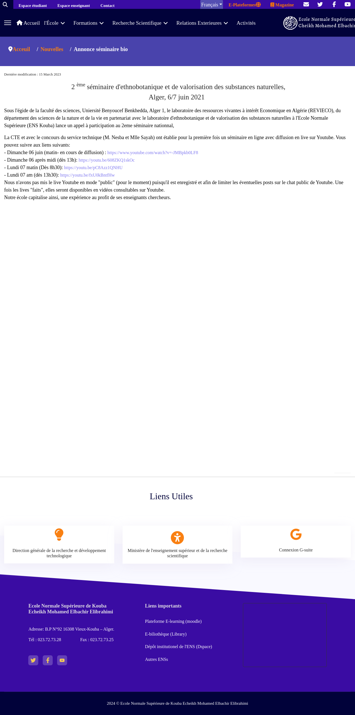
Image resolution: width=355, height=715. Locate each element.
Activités (246, 23)
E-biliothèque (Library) (166, 634)
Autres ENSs (156, 659)
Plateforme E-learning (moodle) (174, 621)
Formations (85, 23)
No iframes (177, 303)
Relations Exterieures (199, 23)
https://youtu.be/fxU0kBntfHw (87, 175)
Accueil (28, 23)
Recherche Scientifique (136, 23)
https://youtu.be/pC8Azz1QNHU (93, 167)
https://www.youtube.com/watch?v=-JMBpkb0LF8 (152, 152)
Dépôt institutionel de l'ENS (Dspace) (178, 646)
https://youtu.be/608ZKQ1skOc (106, 160)
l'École (51, 23)
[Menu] (7, 23)
